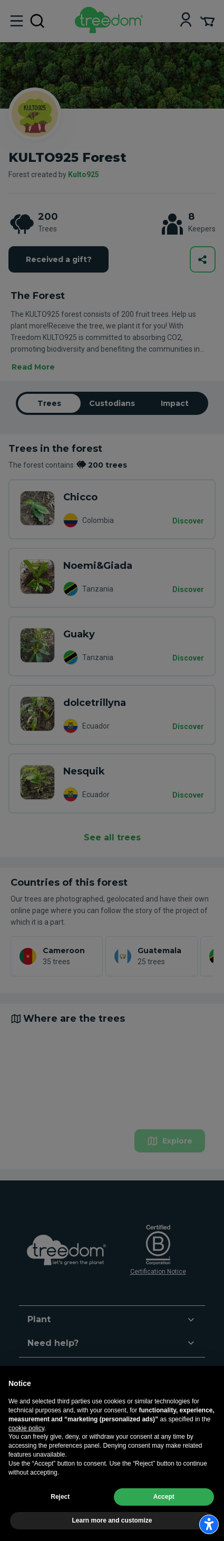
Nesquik (84, 771)
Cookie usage (96, 1487)
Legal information (135, 1475)
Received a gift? (59, 259)
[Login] (186, 21)
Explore (169, 1141)
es (91, 1434)
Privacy (131, 1487)
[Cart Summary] (207, 21)
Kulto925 (83, 174)
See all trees (112, 837)
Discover (188, 521)
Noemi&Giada (97, 565)
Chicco (80, 497)
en (38, 1434)
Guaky (79, 634)
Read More (33, 367)
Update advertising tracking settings (61, 1499)
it (22, 1434)
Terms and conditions (40, 1487)
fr (74, 1434)
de (56, 1434)
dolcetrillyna (94, 703)
